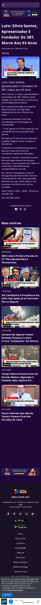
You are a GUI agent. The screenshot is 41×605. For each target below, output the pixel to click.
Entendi (7, 595)
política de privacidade (14, 590)
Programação (20, 548)
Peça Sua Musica (20, 562)
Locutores (20, 543)
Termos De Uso (20, 571)
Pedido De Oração (20, 567)
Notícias (5, 53)
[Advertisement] (20, 445)
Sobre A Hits (20, 538)
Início (20, 534)
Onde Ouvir (20, 557)
